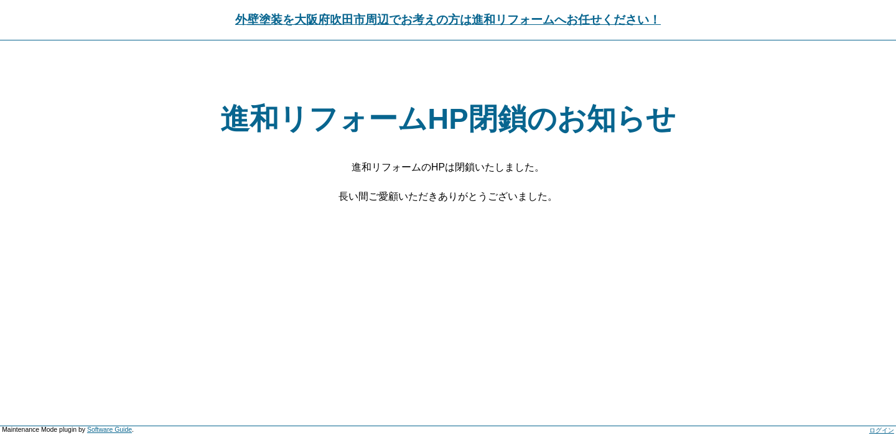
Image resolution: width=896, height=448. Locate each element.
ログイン (881, 430)
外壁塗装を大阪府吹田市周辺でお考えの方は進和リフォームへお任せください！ (448, 19)
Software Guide (109, 429)
